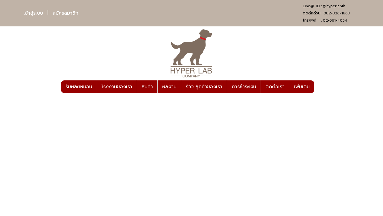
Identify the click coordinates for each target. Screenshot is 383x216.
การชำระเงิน (244, 86)
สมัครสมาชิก (65, 13)
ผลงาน (169, 86)
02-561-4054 (335, 20)
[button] (319, 86)
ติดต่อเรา (275, 86)
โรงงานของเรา (116, 86)
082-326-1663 (336, 13)
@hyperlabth (334, 6)
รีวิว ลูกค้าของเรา (204, 86)
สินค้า (147, 86)
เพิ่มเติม (302, 86)
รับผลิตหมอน (79, 86)
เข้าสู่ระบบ (33, 13)
